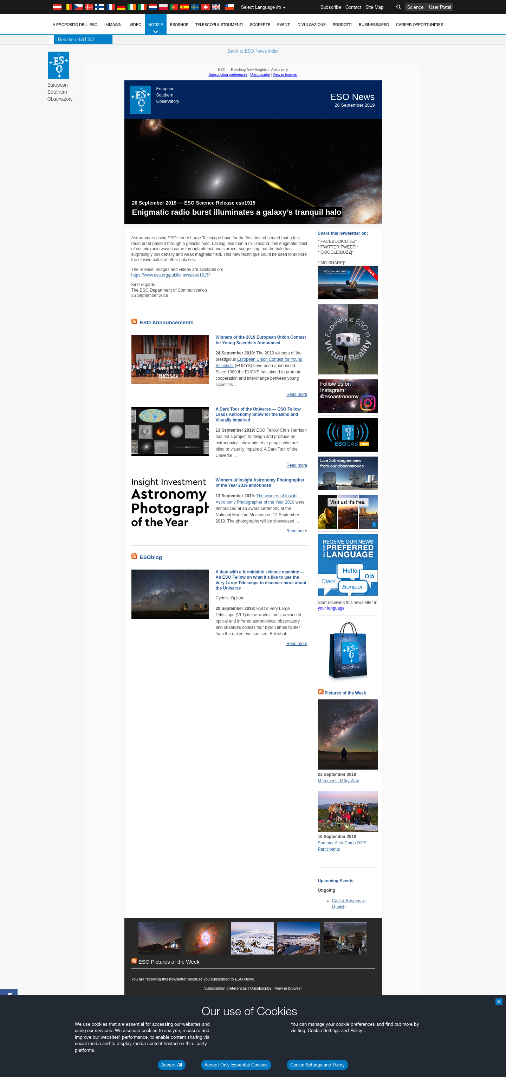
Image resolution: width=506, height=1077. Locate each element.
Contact (353, 7)
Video (135, 24)
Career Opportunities (419, 24)
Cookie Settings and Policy (317, 1065)
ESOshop (179, 24)
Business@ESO (374, 24)
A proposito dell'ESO (75, 24)
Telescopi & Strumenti (219, 24)
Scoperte (260, 24)
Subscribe (330, 7)
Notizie (156, 28)
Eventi (284, 24)
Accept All (171, 1065)
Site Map (374, 7)
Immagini (113, 24)
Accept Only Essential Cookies (236, 1065)
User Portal (440, 7)
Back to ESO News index (253, 51)
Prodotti (342, 24)
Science (415, 7)
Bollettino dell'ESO (71, 39)
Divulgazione (312, 24)
